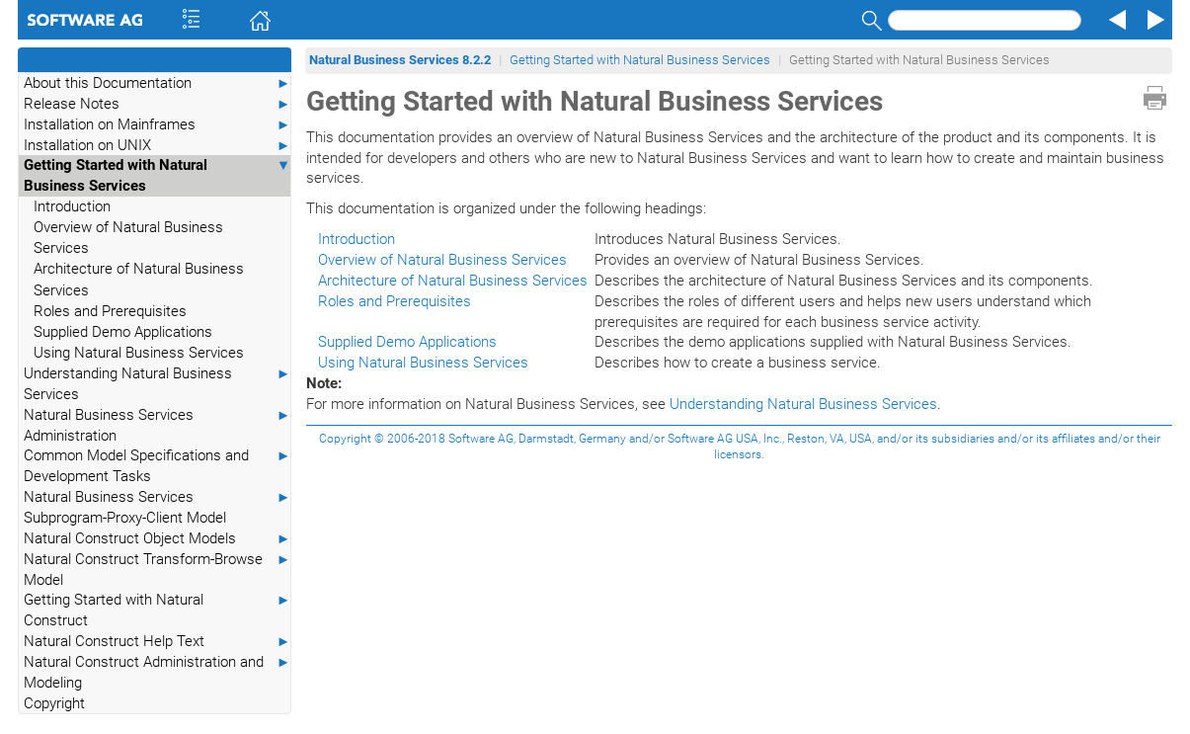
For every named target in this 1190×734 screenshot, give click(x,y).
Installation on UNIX (157, 145)
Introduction (72, 206)
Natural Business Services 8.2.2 (400, 59)
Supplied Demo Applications (123, 332)
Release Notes (157, 104)
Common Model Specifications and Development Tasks (157, 465)
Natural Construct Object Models (157, 539)
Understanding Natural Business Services (157, 383)
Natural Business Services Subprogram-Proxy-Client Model (157, 507)
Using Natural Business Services (139, 353)
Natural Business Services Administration (157, 425)
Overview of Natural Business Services (128, 237)
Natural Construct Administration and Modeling (157, 672)
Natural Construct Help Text (157, 641)
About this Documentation (157, 83)
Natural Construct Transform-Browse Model (157, 569)
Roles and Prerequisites (110, 311)
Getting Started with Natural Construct (157, 609)
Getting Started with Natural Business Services (157, 175)
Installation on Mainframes (157, 125)
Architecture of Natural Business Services (139, 279)
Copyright (54, 703)
